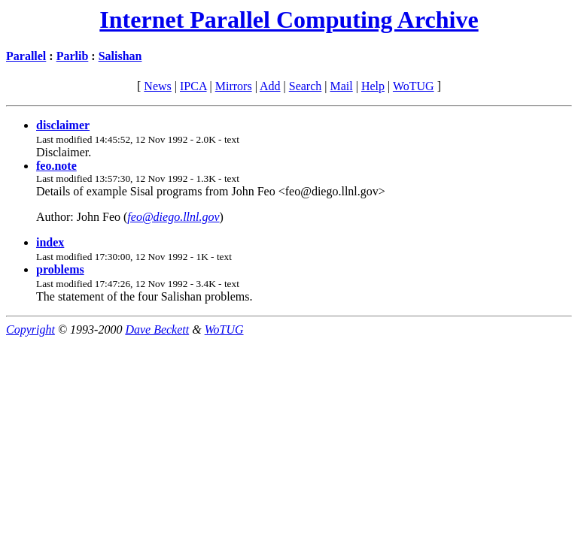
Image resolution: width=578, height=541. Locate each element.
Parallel (26, 56)
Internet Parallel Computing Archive (288, 19)
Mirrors (233, 86)
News (157, 86)
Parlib (72, 56)
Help (373, 86)
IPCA (193, 86)
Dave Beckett (157, 329)
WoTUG (413, 86)
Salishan (120, 56)
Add (270, 86)
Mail (341, 86)
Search (305, 86)
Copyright (30, 329)
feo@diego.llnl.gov (173, 216)
